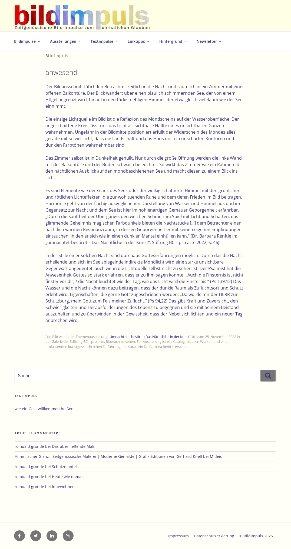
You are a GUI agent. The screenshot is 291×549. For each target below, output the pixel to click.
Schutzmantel (64, 466)
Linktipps (139, 41)
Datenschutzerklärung (214, 535)
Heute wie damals (68, 476)
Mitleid (216, 456)
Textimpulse (104, 41)
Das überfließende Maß (73, 446)
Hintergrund (173, 41)
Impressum (178, 535)
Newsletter (209, 41)
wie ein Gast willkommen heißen (44, 408)
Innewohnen (63, 486)
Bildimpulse (27, 41)
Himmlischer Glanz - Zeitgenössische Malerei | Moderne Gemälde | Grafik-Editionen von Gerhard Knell (108, 456)
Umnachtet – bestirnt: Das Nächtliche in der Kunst (150, 336)
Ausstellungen (65, 41)
